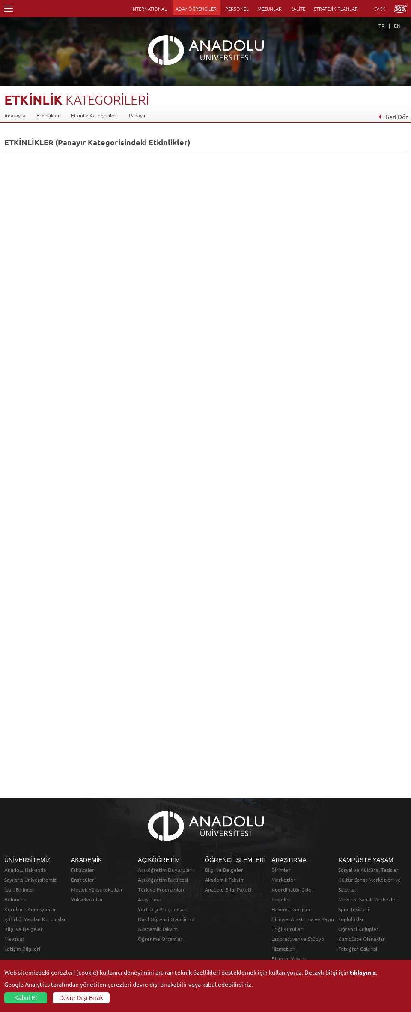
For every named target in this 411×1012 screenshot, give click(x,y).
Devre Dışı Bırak (81, 997)
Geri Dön (393, 116)
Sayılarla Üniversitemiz (30, 879)
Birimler (280, 869)
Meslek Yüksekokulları (96, 889)
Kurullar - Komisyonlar (30, 909)
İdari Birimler (19, 889)
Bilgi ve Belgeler (23, 928)
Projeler (280, 899)
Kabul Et (26, 997)
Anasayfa (14, 115)
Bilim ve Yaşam (288, 958)
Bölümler (15, 899)
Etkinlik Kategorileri (94, 115)
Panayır (137, 115)
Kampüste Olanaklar (361, 938)
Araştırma (149, 899)
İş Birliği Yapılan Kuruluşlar (35, 919)
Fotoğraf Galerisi (357, 948)
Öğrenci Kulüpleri (359, 928)
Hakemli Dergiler (291, 909)
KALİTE (297, 8)
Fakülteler (82, 869)
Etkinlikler (48, 115)
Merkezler (283, 879)
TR (381, 25)
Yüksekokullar (87, 899)
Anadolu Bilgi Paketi (228, 889)
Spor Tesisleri (353, 909)
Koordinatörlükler (292, 889)
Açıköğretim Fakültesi (163, 879)
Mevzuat (14, 938)
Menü (8, 8)
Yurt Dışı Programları (162, 909)
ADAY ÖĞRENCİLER (196, 8)
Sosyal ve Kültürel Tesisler (368, 869)
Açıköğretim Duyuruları (165, 869)
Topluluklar (351, 919)
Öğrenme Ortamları (161, 938)
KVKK (379, 8)
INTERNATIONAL (149, 8)
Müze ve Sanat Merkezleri (368, 899)
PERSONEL (237, 8)
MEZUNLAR (269, 8)
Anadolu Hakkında (25, 869)
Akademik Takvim (158, 928)
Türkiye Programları (161, 889)
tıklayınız (363, 972)
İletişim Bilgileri (22, 948)
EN (397, 25)
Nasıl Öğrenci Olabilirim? (166, 919)
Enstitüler (82, 879)
